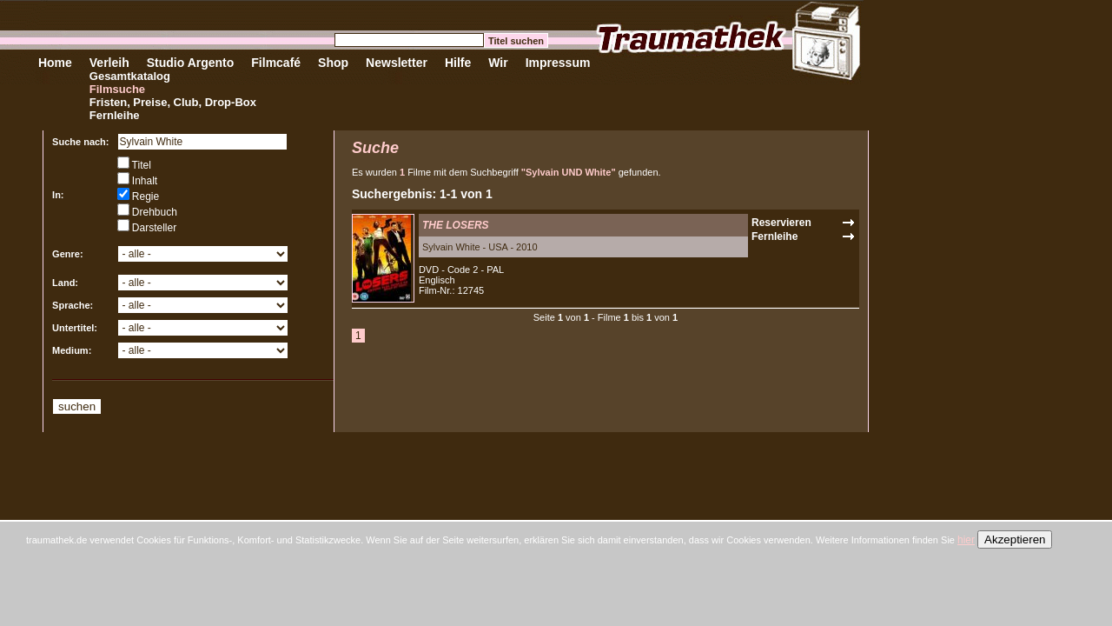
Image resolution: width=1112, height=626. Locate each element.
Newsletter (396, 63)
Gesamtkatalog (129, 76)
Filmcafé (276, 63)
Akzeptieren (1014, 539)
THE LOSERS (455, 225)
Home (55, 63)
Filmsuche (117, 89)
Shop (333, 63)
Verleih (109, 63)
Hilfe (458, 63)
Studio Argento (191, 63)
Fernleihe (114, 115)
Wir (497, 63)
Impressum (558, 63)
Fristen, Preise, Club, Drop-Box (172, 102)
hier (966, 540)
